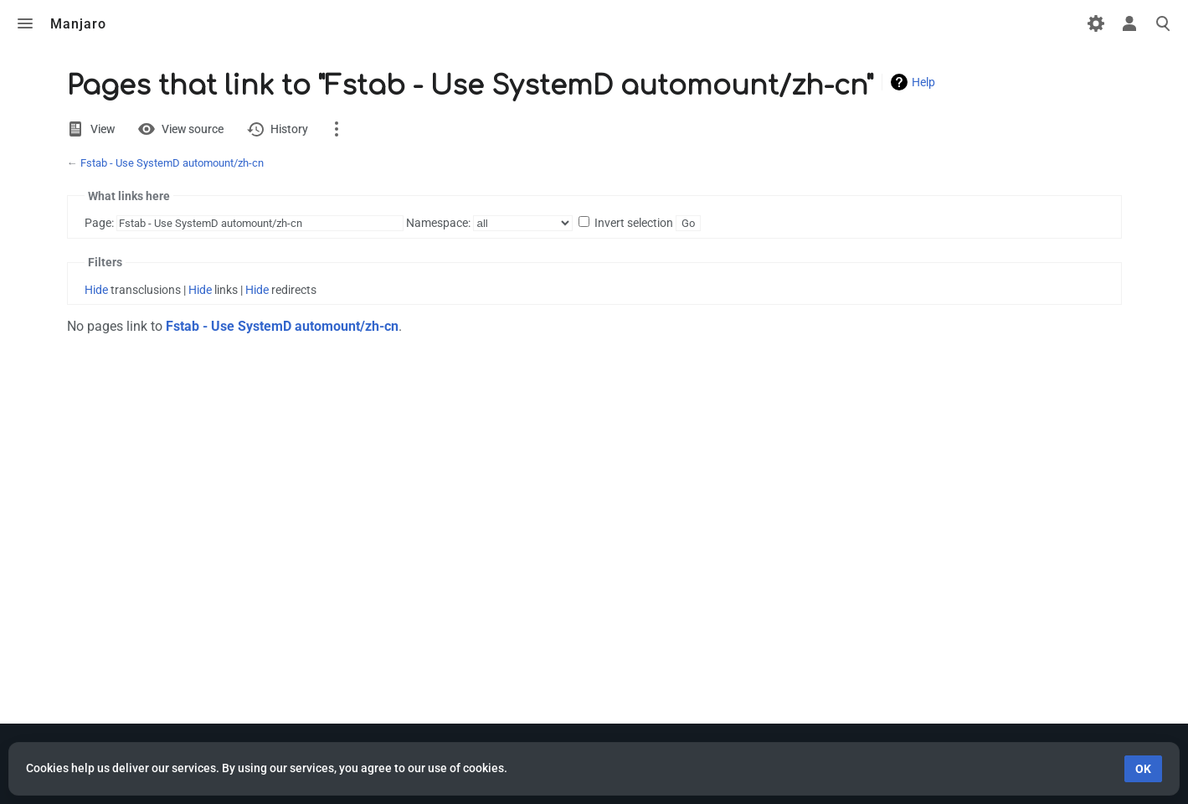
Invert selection (633, 222)
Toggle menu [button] (25, 23)
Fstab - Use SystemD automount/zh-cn (172, 163)
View (102, 129)
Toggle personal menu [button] (1129, 23)
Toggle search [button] (1163, 23)
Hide (96, 289)
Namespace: (438, 222)
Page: (99, 222)
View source (193, 129)
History (289, 129)
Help (923, 82)
